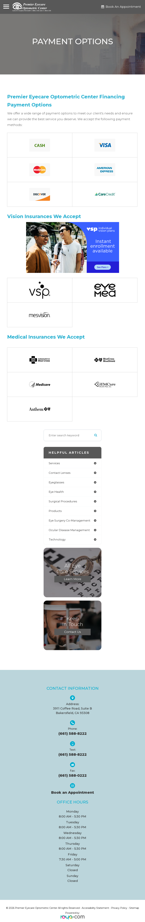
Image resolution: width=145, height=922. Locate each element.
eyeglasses (56, 482)
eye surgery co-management (69, 520)
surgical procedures (63, 501)
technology (57, 539)
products (55, 511)
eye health (56, 491)
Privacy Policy (119, 907)
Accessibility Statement (95, 907)
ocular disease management (69, 530)
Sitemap (134, 907)
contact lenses (60, 472)
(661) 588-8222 (72, 733)
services (54, 463)
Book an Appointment (72, 792)
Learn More (72, 579)
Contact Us (72, 632)
